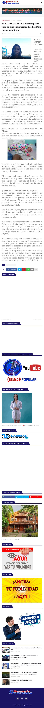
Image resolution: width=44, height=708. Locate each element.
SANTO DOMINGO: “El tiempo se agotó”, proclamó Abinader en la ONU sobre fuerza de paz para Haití (24, 673)
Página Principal (6, 20)
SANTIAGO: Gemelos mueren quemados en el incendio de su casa (26, 648)
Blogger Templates (22, 705)
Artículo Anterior (7, 319)
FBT (30, 705)
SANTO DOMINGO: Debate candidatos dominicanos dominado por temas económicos (24, 656)
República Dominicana (16, 20)
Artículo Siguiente (37, 319)
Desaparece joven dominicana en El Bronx (21, 680)
